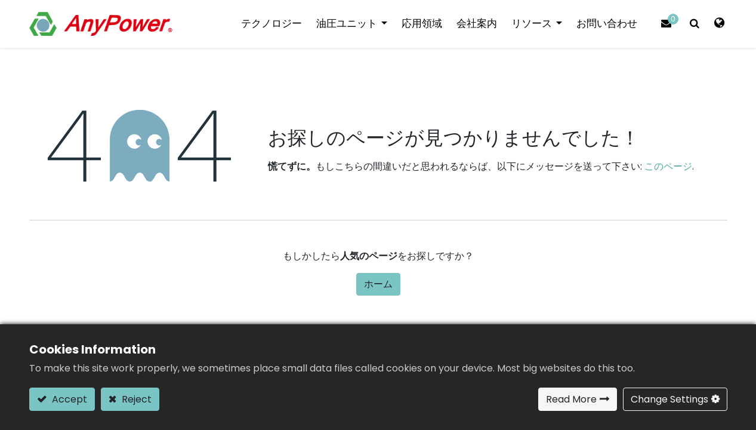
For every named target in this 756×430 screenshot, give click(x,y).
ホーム (378, 284)
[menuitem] (271, 24)
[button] (694, 24)
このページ (668, 166)
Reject (135, 399)
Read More (571, 399)
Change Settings (669, 399)
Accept (68, 399)
